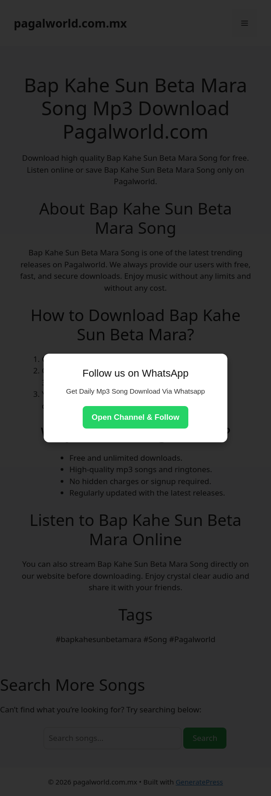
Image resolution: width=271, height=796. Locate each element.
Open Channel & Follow (136, 417)
